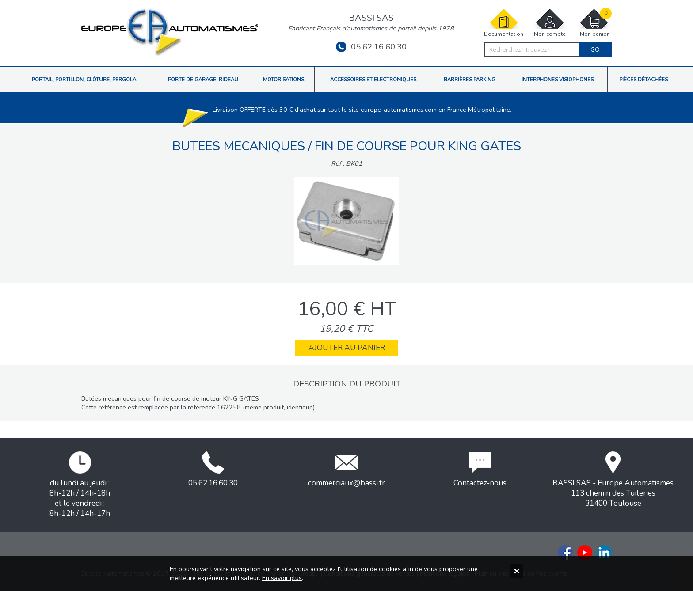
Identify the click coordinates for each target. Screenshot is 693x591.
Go (595, 49)
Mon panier (594, 23)
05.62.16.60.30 (371, 47)
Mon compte (549, 23)
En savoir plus (282, 577)
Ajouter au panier (346, 348)
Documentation (503, 23)
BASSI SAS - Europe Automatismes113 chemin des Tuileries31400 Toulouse (613, 479)
